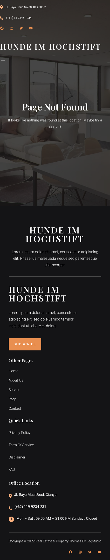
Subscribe (25, 344)
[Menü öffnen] (3, 60)
